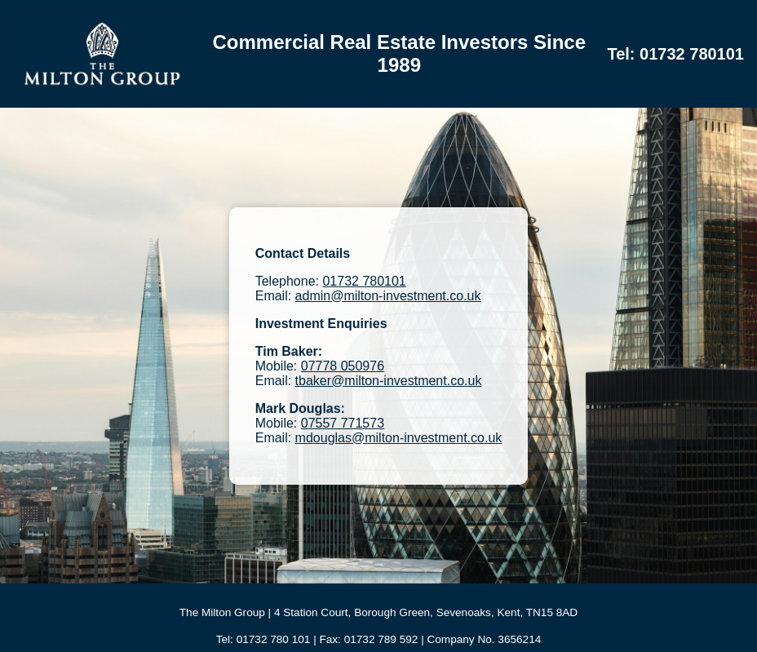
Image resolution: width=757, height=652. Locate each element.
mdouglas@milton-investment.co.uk (398, 438)
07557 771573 (342, 423)
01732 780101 (363, 281)
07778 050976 (342, 366)
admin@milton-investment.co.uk (388, 296)
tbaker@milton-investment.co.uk (388, 381)
